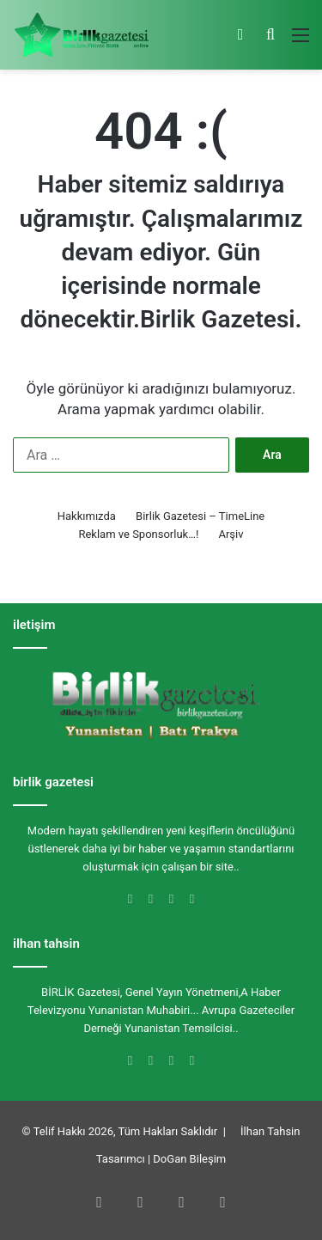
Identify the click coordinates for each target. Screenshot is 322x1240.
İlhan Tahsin (270, 1131)
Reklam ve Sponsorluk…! (138, 534)
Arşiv (230, 534)
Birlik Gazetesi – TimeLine (200, 516)
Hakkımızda (87, 516)
